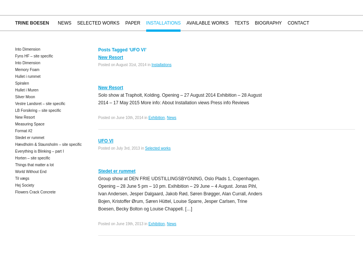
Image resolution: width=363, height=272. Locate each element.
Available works (208, 23)
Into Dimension (27, 49)
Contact (298, 23)
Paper (133, 23)
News (64, 23)
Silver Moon (25, 97)
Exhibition (156, 118)
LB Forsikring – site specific (38, 110)
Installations (163, 23)
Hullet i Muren (27, 90)
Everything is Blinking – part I (39, 151)
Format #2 (23, 131)
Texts (242, 23)
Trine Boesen (32, 23)
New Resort (25, 117)
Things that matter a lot (34, 165)
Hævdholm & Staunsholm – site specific (48, 144)
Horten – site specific (32, 158)
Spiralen (22, 83)
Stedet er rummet (29, 138)
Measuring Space (30, 124)
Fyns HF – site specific (34, 56)
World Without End (30, 172)
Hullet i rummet (27, 76)
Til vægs (22, 178)
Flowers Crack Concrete (35, 192)
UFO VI (105, 141)
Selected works (98, 23)
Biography (268, 23)
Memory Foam (27, 70)
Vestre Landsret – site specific (40, 104)
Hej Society (24, 185)
